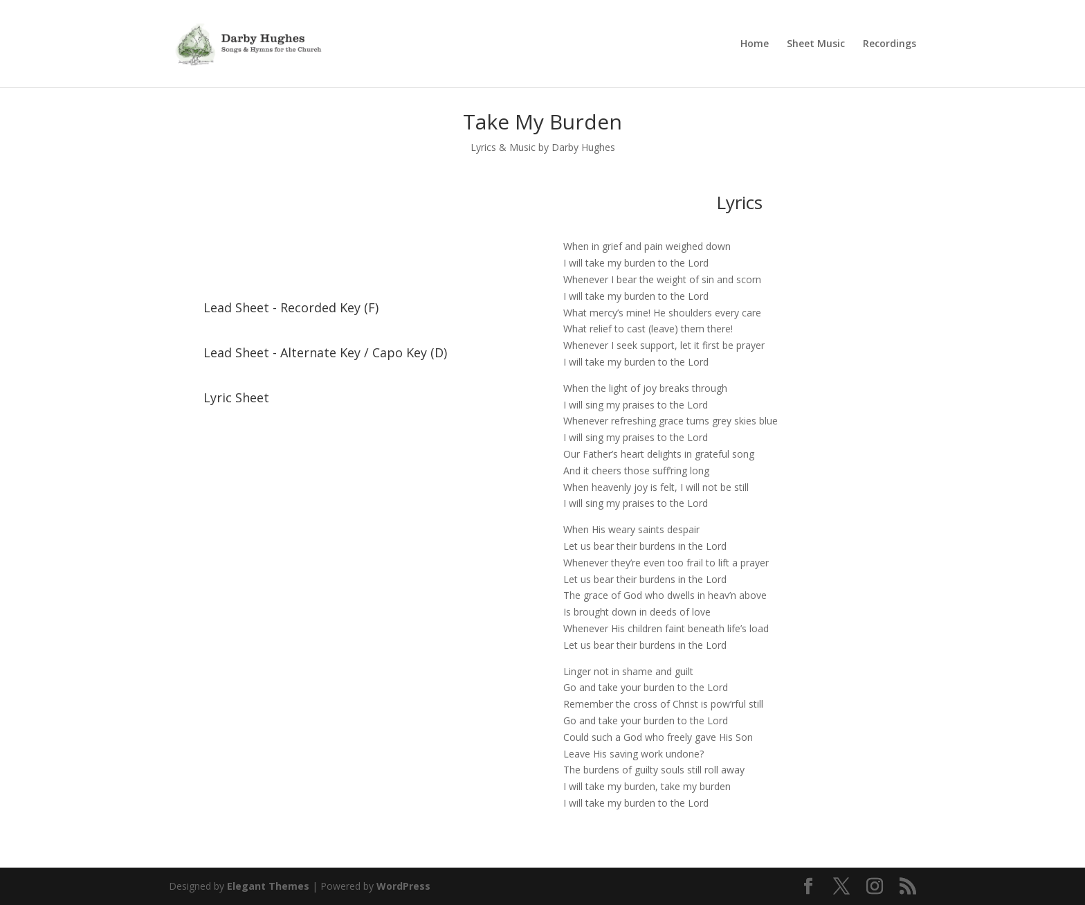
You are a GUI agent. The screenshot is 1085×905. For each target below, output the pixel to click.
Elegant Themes (268, 886)
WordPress (403, 886)
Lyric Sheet (236, 397)
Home (754, 44)
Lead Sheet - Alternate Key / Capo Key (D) (325, 352)
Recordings (889, 44)
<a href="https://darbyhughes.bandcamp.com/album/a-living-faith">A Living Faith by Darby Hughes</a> (345, 234)
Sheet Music (816, 44)
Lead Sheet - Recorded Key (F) (291, 307)
